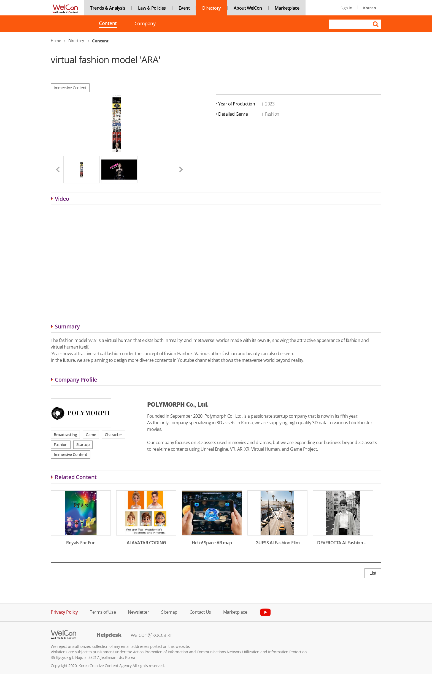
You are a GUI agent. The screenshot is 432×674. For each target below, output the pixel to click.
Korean (369, 7)
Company (145, 23)
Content (108, 23)
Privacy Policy (64, 611)
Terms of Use (103, 611)
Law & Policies (152, 8)
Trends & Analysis (107, 8)
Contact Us (200, 611)
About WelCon (248, 8)
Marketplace (287, 8)
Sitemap (169, 611)
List (372, 573)
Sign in (346, 7)
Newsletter (138, 611)
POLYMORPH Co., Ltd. (177, 404)
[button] (55, 169)
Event (184, 8)
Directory (211, 8)
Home (56, 40)
